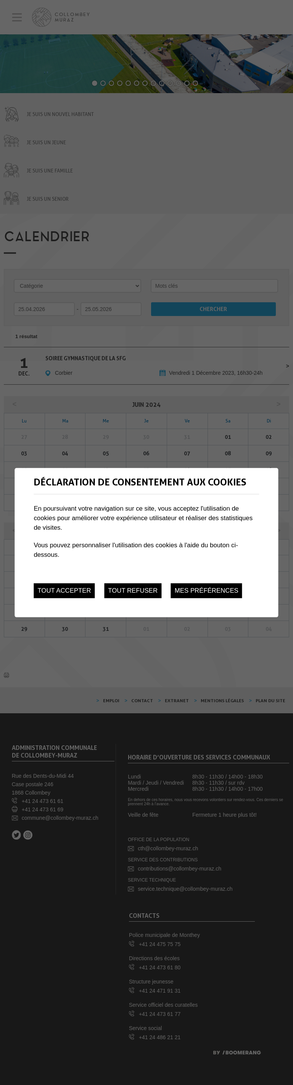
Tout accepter (64, 590)
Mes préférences (206, 590)
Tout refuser (133, 590)
